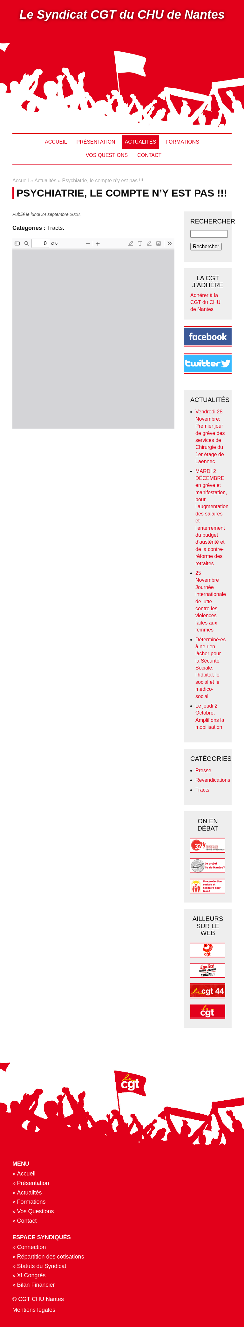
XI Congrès (31, 1275)
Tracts (55, 228)
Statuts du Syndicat (41, 1266)
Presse (203, 770)
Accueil (56, 142)
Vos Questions (107, 155)
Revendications (212, 780)
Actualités (140, 142)
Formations (182, 142)
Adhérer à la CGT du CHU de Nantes (205, 302)
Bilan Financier (36, 1285)
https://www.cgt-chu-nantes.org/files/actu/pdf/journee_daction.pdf (93, 333)
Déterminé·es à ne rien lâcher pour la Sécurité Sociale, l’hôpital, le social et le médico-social (210, 668)
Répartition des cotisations (50, 1256)
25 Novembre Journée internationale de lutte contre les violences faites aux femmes (210, 601)
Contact (149, 155)
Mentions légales (33, 1310)
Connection (31, 1247)
